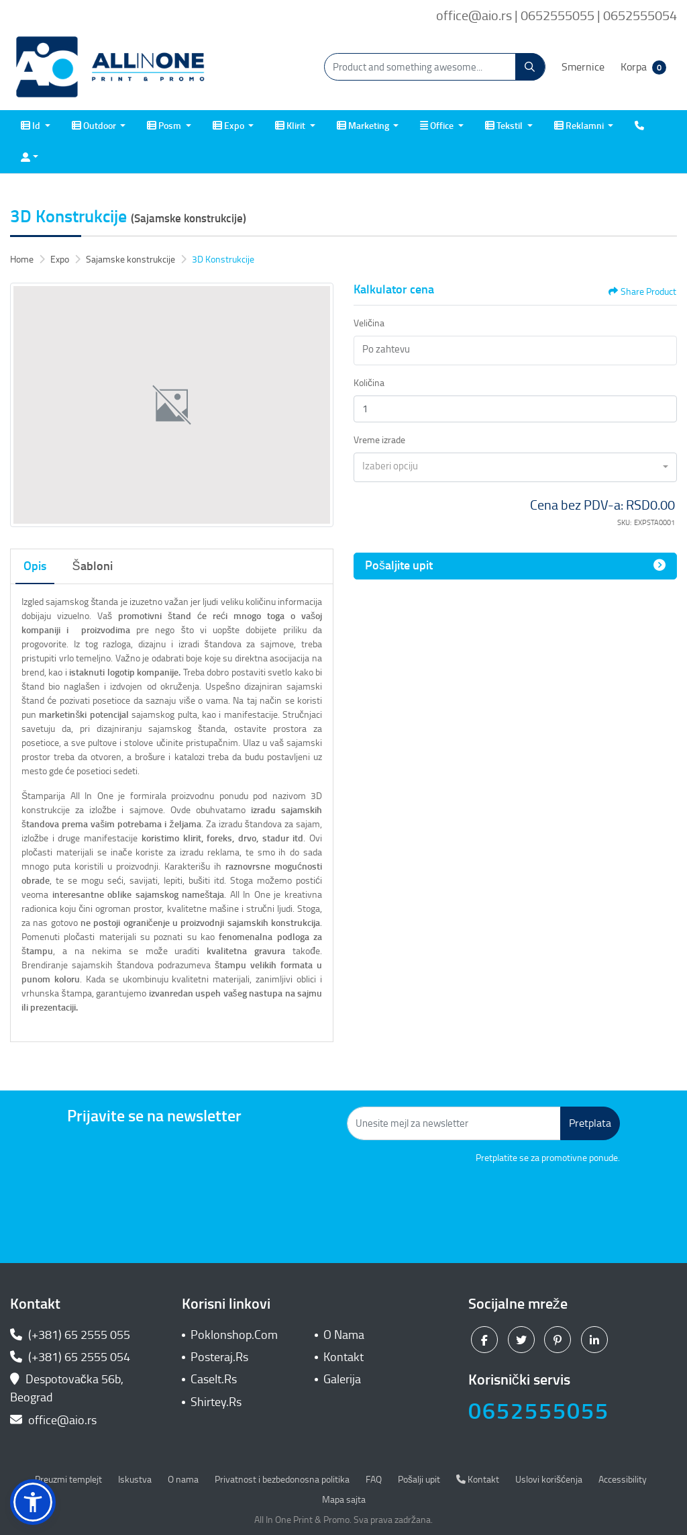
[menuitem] (35, 126)
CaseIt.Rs (214, 1379)
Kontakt (343, 1357)
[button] (32, 1502)
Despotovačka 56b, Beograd (66, 1388)
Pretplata (590, 1123)
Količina (369, 383)
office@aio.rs (53, 1420)
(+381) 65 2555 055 (70, 1335)
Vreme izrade (379, 440)
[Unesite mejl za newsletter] (454, 1123)
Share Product (642, 291)
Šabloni (92, 566)
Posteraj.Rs (219, 1357)
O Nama (343, 1335)
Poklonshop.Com (234, 1335)
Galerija (342, 1379)
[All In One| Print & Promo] (110, 67)
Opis (34, 566)
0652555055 (538, 1411)
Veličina (369, 323)
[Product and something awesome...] (434, 67)
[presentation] (518, 1202)
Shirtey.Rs (216, 1402)
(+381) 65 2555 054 (70, 1357)
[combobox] (515, 467)
